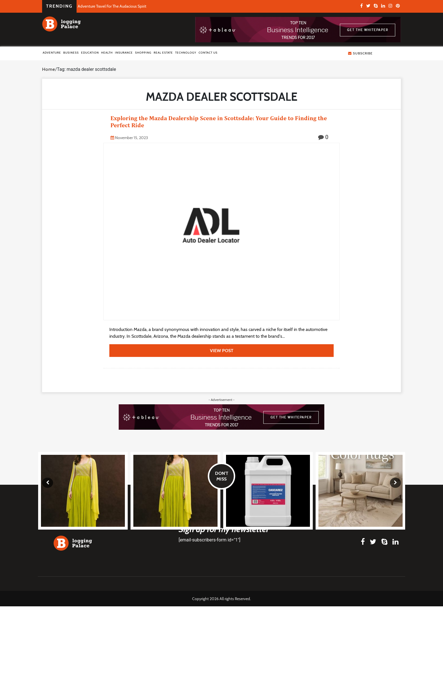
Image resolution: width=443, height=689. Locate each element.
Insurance (124, 52)
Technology (185, 52)
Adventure (52, 52)
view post (221, 350)
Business (71, 52)
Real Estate (163, 52)
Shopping (143, 52)
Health (107, 52)
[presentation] (47, 483)
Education (90, 52)
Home (48, 69)
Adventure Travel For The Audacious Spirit (112, 6)
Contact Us (208, 52)
